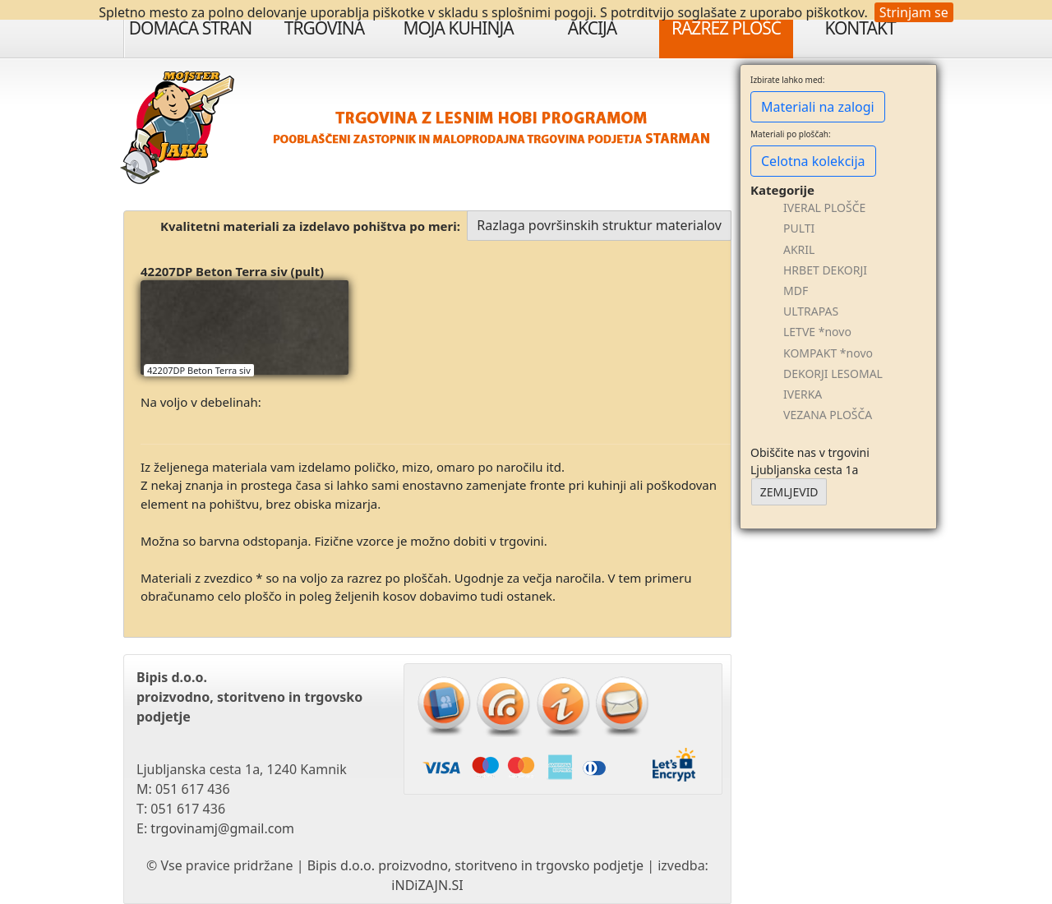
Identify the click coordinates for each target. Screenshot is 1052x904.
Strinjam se (913, 12)
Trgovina (324, 27)
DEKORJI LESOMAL (833, 373)
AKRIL (798, 249)
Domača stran (190, 27)
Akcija (592, 27)
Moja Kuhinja (458, 27)
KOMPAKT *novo (828, 353)
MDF (795, 290)
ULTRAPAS (810, 311)
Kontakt (859, 27)
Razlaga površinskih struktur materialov (599, 225)
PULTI (798, 228)
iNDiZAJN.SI (427, 885)
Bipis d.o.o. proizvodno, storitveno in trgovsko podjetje (475, 865)
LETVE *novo (817, 331)
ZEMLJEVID (789, 492)
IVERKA (802, 394)
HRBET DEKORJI (825, 270)
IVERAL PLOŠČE (824, 207)
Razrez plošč (726, 27)
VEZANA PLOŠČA (827, 414)
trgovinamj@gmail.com (222, 828)
